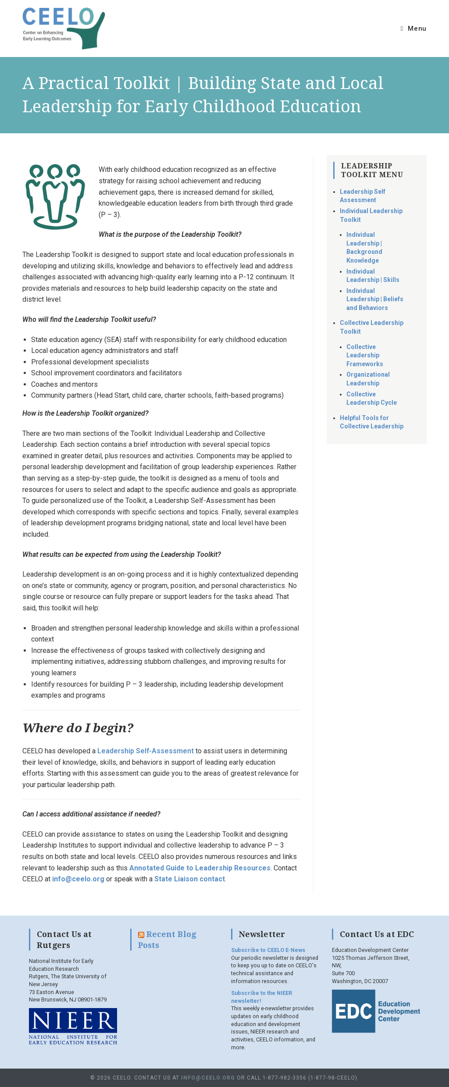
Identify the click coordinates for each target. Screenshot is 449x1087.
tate (166, 879)
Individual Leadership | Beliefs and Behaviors (374, 299)
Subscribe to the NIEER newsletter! (261, 997)
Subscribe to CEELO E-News (268, 950)
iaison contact (201, 879)
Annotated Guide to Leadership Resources (200, 868)
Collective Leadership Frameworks (364, 355)
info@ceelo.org (78, 879)
